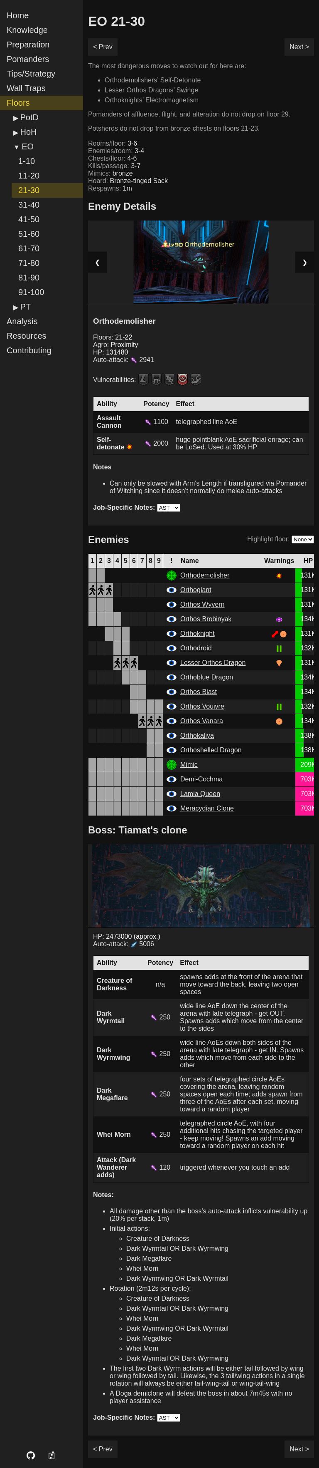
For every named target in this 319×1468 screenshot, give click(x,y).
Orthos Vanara (201, 720)
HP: (110, 352)
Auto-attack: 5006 (123, 943)
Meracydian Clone (207, 808)
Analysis (22, 321)
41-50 (28, 219)
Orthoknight (197, 633)
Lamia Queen (200, 793)
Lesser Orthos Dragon (212, 662)
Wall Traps (26, 88)
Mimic (189, 764)
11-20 (28, 175)
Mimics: (110, 173)
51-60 (28, 233)
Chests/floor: (112, 158)
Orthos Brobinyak (206, 618)
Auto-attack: (123, 359)
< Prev (103, 46)
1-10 (26, 161)
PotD (29, 117)
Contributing (29, 350)
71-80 (28, 263)
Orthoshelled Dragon (211, 750)
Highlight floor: (268, 539)
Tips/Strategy (31, 73)
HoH (28, 131)
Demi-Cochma (201, 779)
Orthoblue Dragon (206, 677)
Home (18, 15)
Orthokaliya (197, 735)
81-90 (28, 277)
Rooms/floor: (112, 143)
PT (25, 306)
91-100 (31, 292)
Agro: (115, 344)
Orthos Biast (198, 691)
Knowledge (27, 30)
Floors (18, 102)
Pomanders (28, 59)
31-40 (28, 204)
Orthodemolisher (204, 575)
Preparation (28, 44)
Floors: (112, 337)
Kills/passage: (114, 165)
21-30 (28, 190)
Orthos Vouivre (202, 706)
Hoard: (128, 180)
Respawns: (110, 188)
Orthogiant (195, 589)
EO (28, 146)
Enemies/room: (116, 150)
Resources (27, 335)
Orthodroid (196, 648)
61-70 (28, 248)
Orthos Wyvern (202, 604)
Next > (299, 46)
